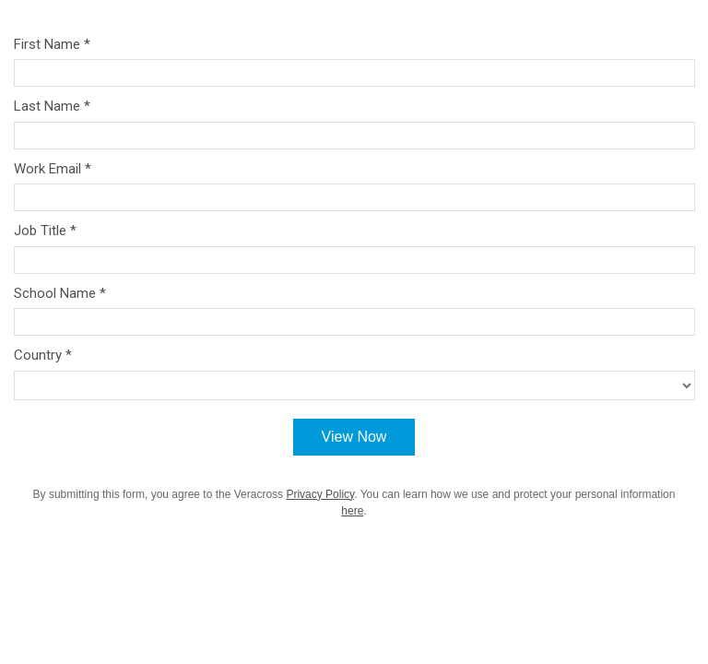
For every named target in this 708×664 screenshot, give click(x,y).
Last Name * (52, 106)
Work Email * (52, 168)
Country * (43, 355)
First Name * (52, 44)
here (352, 510)
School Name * (60, 293)
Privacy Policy (320, 494)
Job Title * (45, 230)
